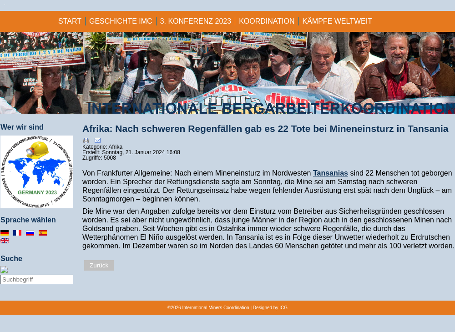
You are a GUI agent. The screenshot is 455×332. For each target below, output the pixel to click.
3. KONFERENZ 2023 (196, 21)
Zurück (99, 265)
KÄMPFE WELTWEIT (337, 21)
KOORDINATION (266, 21)
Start (69, 21)
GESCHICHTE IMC (120, 21)
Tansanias (330, 173)
